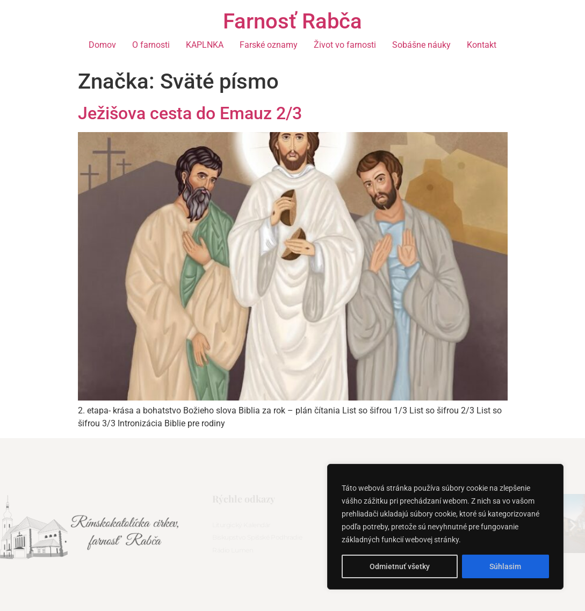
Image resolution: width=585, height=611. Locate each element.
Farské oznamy (269, 45)
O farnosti (151, 45)
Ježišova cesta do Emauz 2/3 (190, 113)
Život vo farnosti (345, 45)
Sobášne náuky (421, 45)
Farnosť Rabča (292, 21)
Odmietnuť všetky (400, 566)
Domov (102, 45)
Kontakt (481, 45)
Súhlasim (505, 566)
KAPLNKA (204, 45)
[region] (445, 527)
